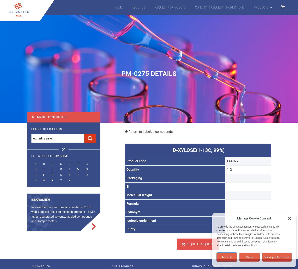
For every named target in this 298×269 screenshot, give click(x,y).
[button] (290, 218)
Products (263, 7)
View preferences (277, 257)
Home (118, 7)
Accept (227, 257)
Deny (249, 257)
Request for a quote (170, 7)
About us (138, 7)
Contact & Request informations (219, 7)
